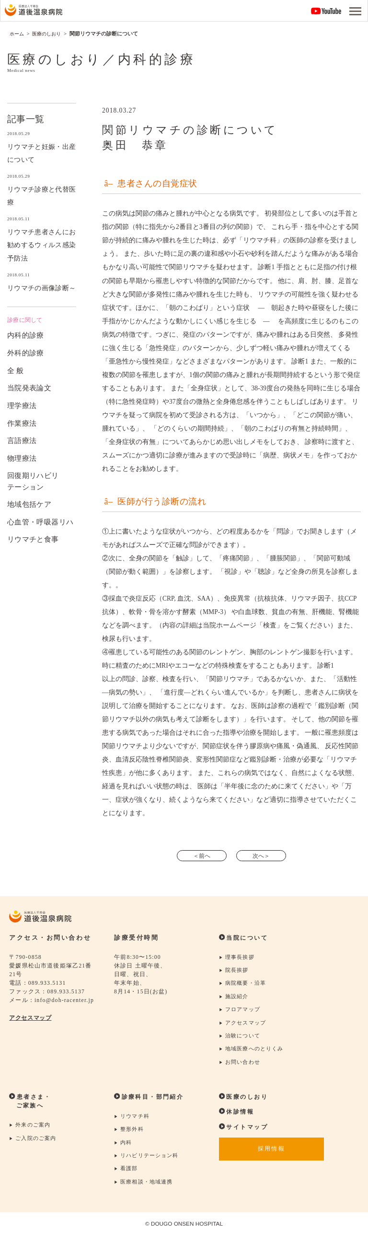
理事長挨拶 (238, 958)
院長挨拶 (235, 971)
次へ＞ (262, 855)
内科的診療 (25, 335)
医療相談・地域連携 (145, 1187)
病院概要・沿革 (244, 984)
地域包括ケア (29, 504)
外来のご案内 (31, 1129)
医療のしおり (245, 1100)
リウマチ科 (133, 1120)
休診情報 (237, 1115)
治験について (241, 1038)
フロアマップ (241, 1011)
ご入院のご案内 (34, 1142)
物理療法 (22, 458)
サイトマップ (245, 1130)
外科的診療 (25, 353)
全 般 (15, 370)
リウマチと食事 (33, 539)
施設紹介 (235, 998)
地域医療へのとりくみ (253, 1051)
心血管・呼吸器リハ (40, 521)
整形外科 (130, 1133)
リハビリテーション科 (149, 1160)
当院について (245, 938)
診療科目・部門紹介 (151, 1100)
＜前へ (200, 855)
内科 (123, 1147)
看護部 (126, 1174)
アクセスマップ (32, 1018)
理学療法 (22, 405)
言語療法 (22, 440)
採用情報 (271, 1153)
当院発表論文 (29, 388)
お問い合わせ (241, 1065)
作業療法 (22, 423)
